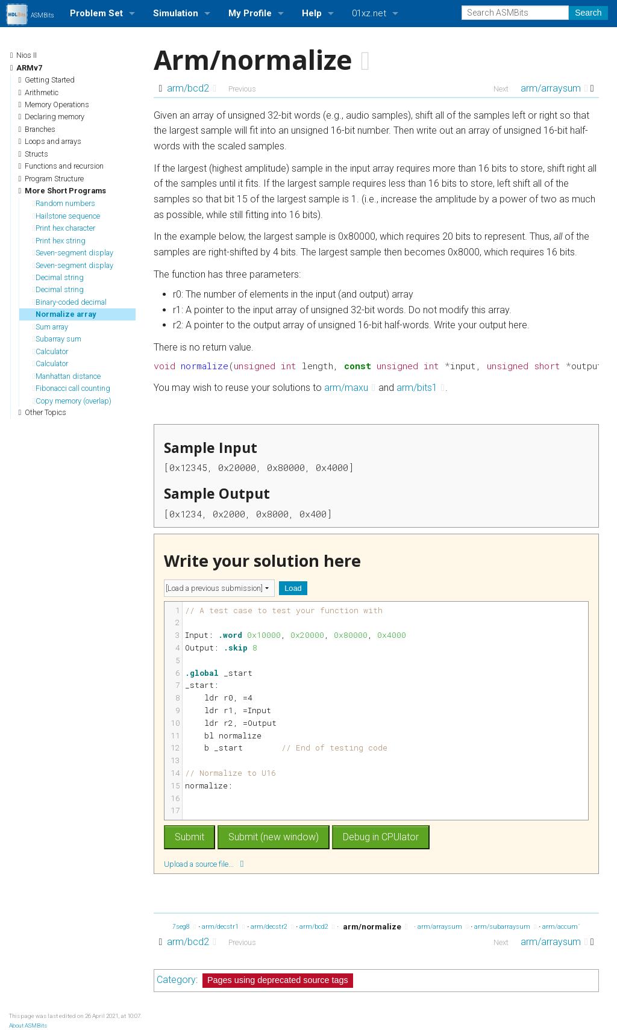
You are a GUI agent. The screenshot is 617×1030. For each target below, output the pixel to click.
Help (312, 13)
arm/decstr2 (272, 927)
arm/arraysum (554, 88)
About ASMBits (28, 1025)
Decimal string (58, 277)
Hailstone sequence (67, 215)
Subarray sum (57, 338)
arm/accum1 (564, 927)
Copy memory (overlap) (72, 400)
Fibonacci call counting (72, 388)
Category (176, 979)
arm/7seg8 (176, 927)
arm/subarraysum (505, 927)
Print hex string (59, 240)
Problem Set (96, 13)
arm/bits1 (420, 387)
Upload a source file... (203, 863)
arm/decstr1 (223, 927)
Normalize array (64, 314)
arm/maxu (349, 387)
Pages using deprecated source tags (277, 980)
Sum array (51, 326)
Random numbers (64, 203)
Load (292, 588)
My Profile (250, 13)
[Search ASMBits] (515, 12)
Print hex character (64, 228)
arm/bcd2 (191, 88)
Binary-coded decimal (70, 302)
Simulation (175, 13)
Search (588, 12)
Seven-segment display (73, 252)
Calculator (51, 351)
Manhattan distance (67, 376)
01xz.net (369, 13)
